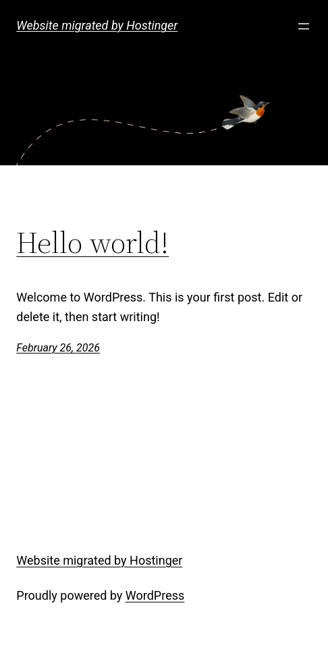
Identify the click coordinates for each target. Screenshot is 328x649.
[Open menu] (304, 26)
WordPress (155, 595)
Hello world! (92, 243)
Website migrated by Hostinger (96, 25)
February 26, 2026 (58, 347)
